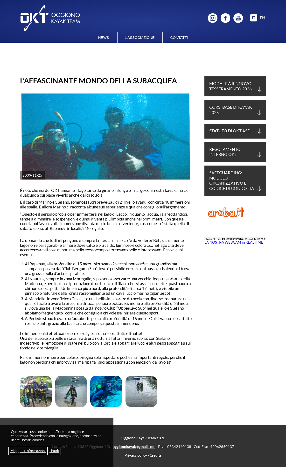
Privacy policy (136, 455)
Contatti (179, 37)
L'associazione (140, 37)
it (253, 18)
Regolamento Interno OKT (225, 152)
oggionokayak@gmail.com (134, 447)
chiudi (54, 451)
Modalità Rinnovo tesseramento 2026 (230, 86)
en (262, 18)
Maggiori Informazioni (28, 451)
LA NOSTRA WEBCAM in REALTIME (233, 242)
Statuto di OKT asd (230, 131)
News (103, 37)
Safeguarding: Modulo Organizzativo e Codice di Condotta (231, 180)
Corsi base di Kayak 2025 (230, 109)
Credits (156, 455)
